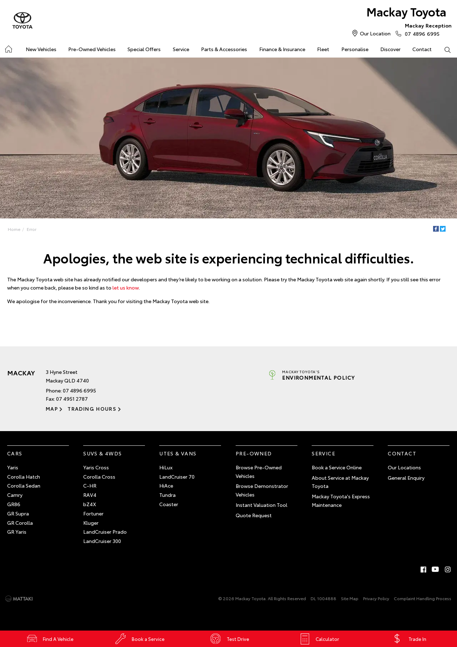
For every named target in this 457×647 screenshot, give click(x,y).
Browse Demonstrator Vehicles (262, 490)
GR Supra (18, 513)
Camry (14, 494)
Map (52, 408)
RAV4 (89, 494)
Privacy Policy (376, 598)
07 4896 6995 (427, 29)
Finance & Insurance (282, 49)
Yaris (12, 467)
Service (181, 49)
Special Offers (144, 49)
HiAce (166, 485)
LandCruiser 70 (177, 476)
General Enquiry (406, 477)
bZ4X (89, 504)
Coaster (168, 504)
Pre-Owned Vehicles (92, 49)
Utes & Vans (177, 453)
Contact (422, 49)
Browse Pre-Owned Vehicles (259, 471)
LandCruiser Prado (105, 531)
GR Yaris (16, 531)
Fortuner (93, 513)
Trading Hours (91, 408)
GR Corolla (20, 522)
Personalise (354, 49)
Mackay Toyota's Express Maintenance (341, 500)
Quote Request (254, 515)
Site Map (349, 598)
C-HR (89, 485)
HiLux (165, 467)
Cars (14, 453)
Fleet (323, 49)
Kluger (91, 522)
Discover (390, 49)
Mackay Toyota (406, 11)
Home (14, 229)
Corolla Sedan (23, 485)
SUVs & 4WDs (102, 453)
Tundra (167, 494)
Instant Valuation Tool (261, 504)
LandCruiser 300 (102, 540)
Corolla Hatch (23, 476)
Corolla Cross (99, 476)
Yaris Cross (96, 467)
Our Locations (404, 467)
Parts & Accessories (224, 49)
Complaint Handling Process (422, 598)
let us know (125, 287)
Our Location (375, 33)
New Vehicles (41, 49)
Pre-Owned (254, 453)
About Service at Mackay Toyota (340, 482)
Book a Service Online (337, 467)
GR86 (13, 504)
